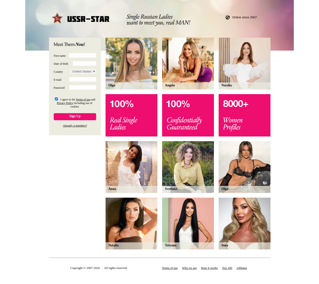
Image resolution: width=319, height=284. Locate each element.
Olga (111, 85)
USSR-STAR (80, 18)
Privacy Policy (65, 103)
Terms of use (83, 99)
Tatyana (170, 245)
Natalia (226, 85)
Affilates (242, 268)
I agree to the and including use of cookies (76, 103)
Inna (224, 245)
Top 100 (227, 268)
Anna (112, 189)
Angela (170, 85)
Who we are (189, 268)
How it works (209, 268)
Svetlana (171, 189)
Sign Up (75, 116)
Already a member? (75, 125)
